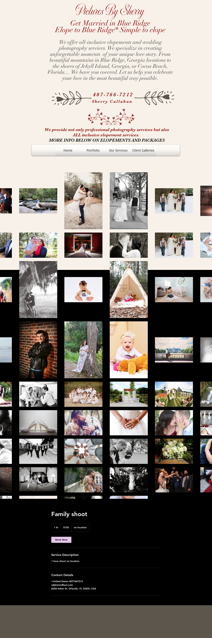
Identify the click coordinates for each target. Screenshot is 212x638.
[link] (61, 540)
